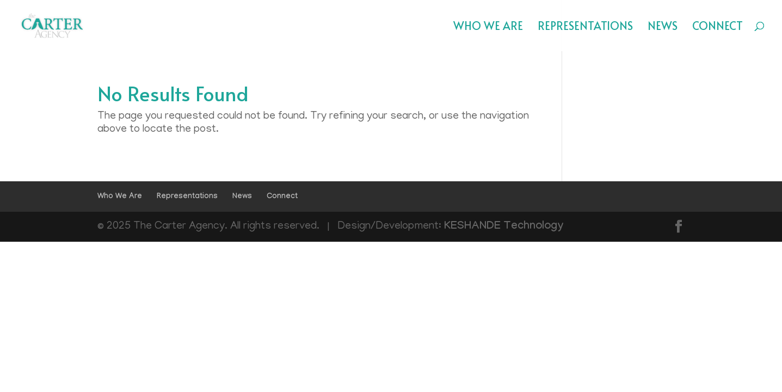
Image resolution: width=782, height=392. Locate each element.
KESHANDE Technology (504, 227)
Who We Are (488, 27)
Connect (717, 27)
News (663, 27)
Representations (585, 27)
